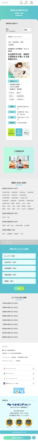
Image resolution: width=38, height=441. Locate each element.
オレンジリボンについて (11, 385)
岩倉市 (20, 210)
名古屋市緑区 (5, 205)
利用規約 (19, 366)
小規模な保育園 (20, 230)
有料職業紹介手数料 (25, 362)
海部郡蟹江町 (22, 213)
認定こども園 (10, 230)
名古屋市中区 (24, 196)
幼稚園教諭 (10, 238)
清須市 (31, 210)
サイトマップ (6, 362)
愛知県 (4, 247)
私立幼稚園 (29, 230)
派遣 (10, 42)
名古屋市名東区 (15, 205)
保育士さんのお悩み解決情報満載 (14, 358)
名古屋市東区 (15, 194)
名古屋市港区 (15, 202)
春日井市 (9, 207)
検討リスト (25, 3)
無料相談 (31, 4)
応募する (19, 134)
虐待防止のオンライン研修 (11, 390)
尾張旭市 (15, 210)
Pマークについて (9, 379)
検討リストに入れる (27, 134)
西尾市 (26, 207)
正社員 (4, 221)
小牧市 (4, 210)
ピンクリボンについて (10, 374)
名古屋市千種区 (6, 194)
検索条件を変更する (17, 438)
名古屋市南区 (24, 202)
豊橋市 (4, 207)
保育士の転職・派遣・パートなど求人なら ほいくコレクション (18, 246)
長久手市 (15, 213)
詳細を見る (11, 134)
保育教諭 (17, 238)
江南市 (31, 207)
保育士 (23, 42)
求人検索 (20, 4)
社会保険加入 (11, 45)
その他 (23, 238)
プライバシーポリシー (8, 366)
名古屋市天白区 (25, 205)
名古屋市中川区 (6, 202)
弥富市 (4, 213)
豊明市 (26, 210)
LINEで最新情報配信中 (10, 355)
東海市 (9, 210)
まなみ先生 (19, 171)
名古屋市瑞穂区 (16, 199)
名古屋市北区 (24, 194)
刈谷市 (15, 207)
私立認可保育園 (16, 42)
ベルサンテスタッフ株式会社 (18, 414)
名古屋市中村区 (15, 196)
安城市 (20, 207)
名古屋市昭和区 (6, 199)
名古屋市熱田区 (26, 199)
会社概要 (14, 362)
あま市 (9, 213)
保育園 (4, 230)
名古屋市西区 (5, 196)
